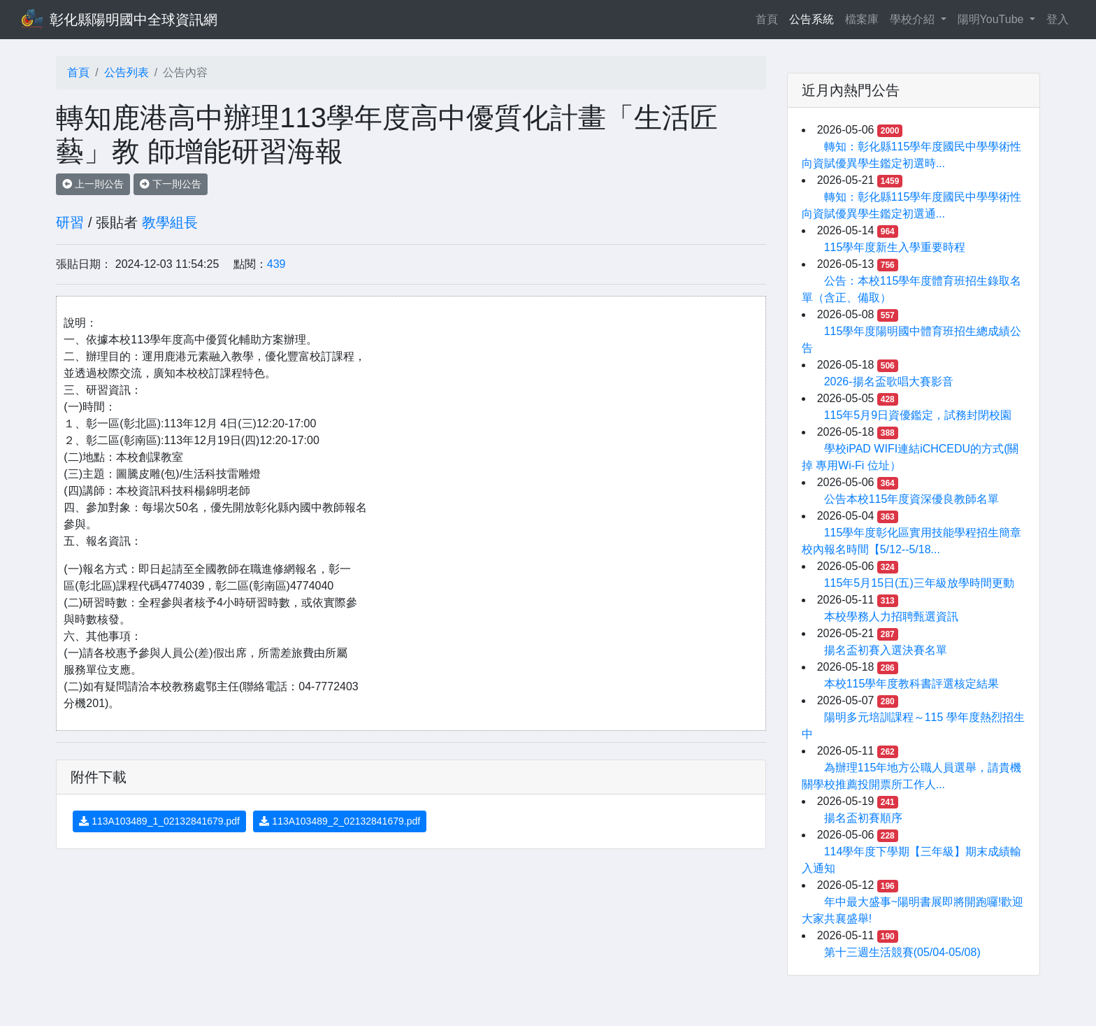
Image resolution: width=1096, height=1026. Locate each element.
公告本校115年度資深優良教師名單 (912, 499)
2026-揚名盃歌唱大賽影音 (888, 381)
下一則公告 (170, 184)
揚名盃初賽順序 (863, 818)
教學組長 (170, 222)
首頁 (770, 17)
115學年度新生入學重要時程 (895, 247)
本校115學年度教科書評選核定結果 (912, 684)
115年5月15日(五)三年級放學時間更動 (919, 583)
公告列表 (126, 72)
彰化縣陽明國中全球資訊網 (133, 19)
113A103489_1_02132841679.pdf (159, 821)
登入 (1057, 19)
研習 (70, 222)
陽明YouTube (992, 19)
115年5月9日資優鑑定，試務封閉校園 (918, 415)
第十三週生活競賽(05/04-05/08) (902, 952)
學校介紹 (913, 19)
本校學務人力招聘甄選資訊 (891, 616)
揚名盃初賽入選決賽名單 (885, 650)
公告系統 (811, 19)
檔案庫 (862, 19)
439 (276, 264)
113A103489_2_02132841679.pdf (339, 821)
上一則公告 (93, 184)
